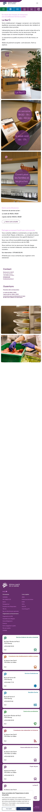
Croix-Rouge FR (25, 609)
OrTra (23, 604)
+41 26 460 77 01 (9, 682)
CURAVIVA (5, 597)
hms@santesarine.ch (8, 279)
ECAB (23, 602)
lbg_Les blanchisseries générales (11, 611)
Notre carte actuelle (11, 222)
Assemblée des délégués (9, 619)
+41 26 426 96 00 (9, 756)
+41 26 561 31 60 (8, 701)
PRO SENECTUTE (7, 599)
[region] (16, 801)
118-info (4, 609)
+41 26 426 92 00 (9, 646)
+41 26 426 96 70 (9, 775)
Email (5, 650)
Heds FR (24, 606)
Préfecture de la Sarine (27, 599)
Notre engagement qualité (9, 626)
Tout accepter (23, 808)
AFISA (23, 597)
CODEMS (5, 630)
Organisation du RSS (8, 616)
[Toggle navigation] (37, 3)
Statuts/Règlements (7, 621)
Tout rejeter (9, 808)
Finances (5, 623)
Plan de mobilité (6, 628)
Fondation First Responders (9, 606)
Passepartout (6, 604)
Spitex (4, 602)
